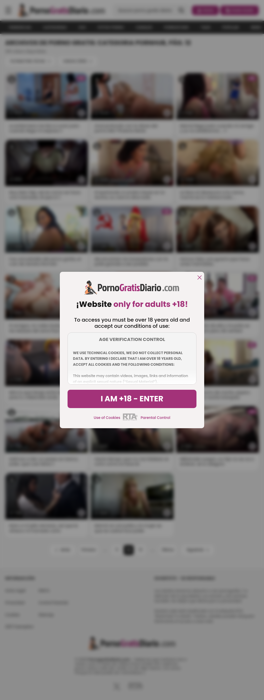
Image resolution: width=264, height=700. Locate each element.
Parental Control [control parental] (155, 417)
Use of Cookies (107, 417)
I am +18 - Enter (132, 398)
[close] (199, 277)
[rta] (130, 419)
